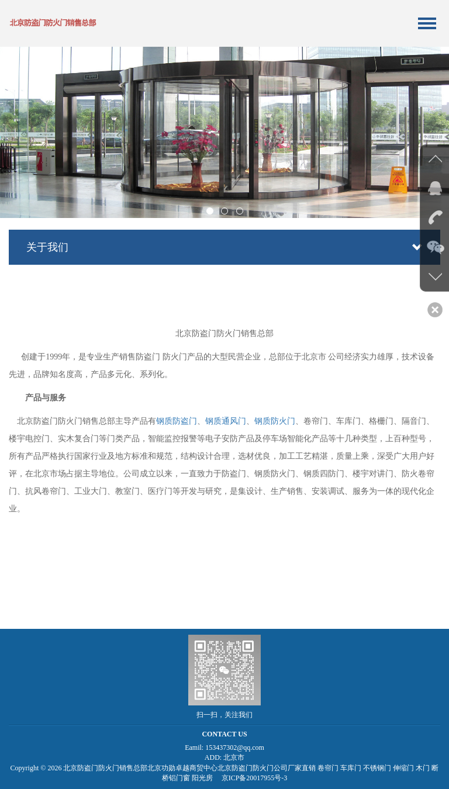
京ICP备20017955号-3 (255, 778)
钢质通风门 (225, 421)
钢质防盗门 (176, 421)
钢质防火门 (274, 421)
